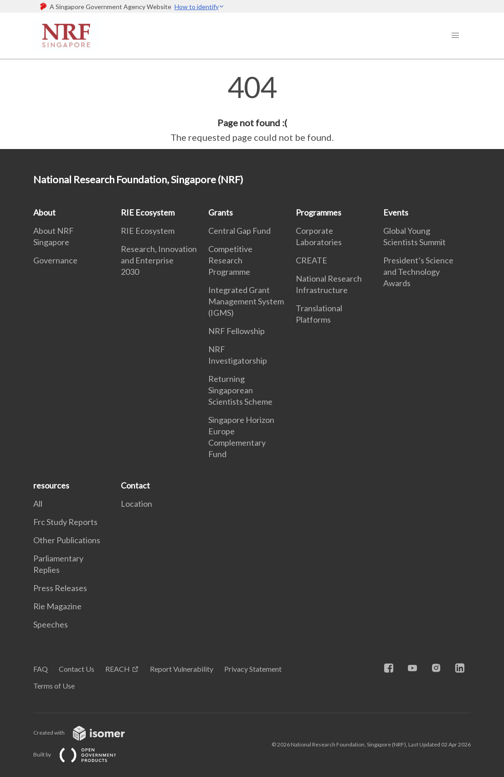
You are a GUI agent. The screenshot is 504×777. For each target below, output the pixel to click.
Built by (82, 754)
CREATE (311, 260)
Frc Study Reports (65, 522)
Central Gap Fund (239, 231)
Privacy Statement (253, 668)
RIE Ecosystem (148, 212)
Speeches (50, 624)
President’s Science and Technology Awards (418, 271)
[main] (252, 108)
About (44, 212)
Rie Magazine (57, 606)
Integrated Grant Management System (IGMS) (246, 301)
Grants (220, 212)
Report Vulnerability (181, 668)
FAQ (40, 668)
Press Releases (60, 588)
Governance (55, 260)
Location (136, 504)
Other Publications (66, 540)
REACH (117, 668)
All (37, 504)
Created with (86, 732)
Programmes (318, 212)
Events (395, 212)
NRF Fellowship (236, 331)
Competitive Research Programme (230, 260)
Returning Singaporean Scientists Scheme (240, 390)
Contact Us (76, 668)
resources (51, 485)
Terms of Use (54, 685)
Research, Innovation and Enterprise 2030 (159, 260)
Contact (135, 485)
